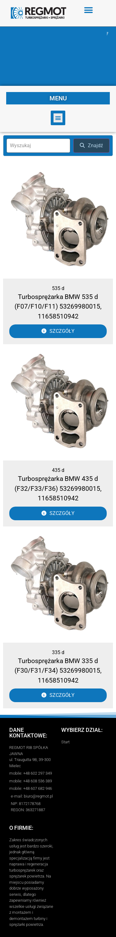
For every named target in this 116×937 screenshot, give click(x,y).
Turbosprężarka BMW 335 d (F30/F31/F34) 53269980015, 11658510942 (58, 670)
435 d (58, 470)
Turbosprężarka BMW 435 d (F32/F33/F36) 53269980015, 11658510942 (58, 488)
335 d (58, 652)
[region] (58, 56)
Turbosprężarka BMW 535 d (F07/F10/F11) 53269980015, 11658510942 (58, 306)
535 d (58, 288)
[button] (89, 10)
